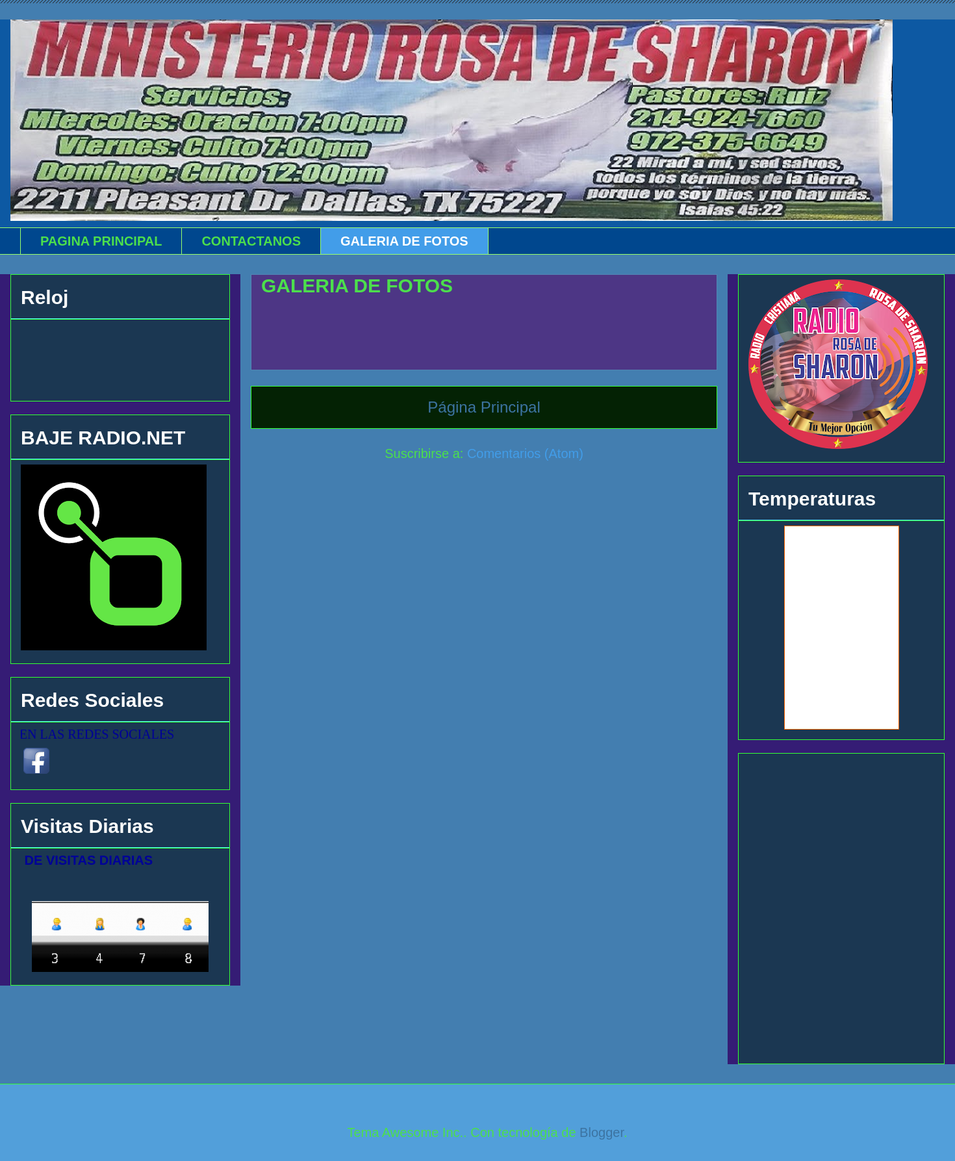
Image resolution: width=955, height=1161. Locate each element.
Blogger (601, 1132)
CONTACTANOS (251, 241)
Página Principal (483, 407)
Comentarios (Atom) (525, 453)
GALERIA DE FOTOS (404, 241)
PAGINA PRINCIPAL (101, 241)
